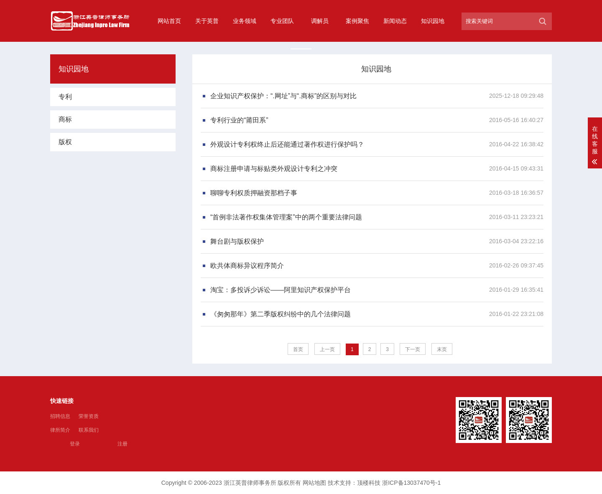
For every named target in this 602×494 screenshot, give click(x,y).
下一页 (412, 349)
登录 (75, 444)
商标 (65, 119)
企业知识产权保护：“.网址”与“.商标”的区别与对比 (283, 95)
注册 (122, 444)
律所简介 (60, 430)
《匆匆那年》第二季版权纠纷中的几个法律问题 (280, 314)
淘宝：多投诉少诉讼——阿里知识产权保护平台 (280, 289)
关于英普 (207, 21)
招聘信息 (60, 416)
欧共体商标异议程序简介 (247, 265)
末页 (442, 349)
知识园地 (432, 21)
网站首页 (169, 21)
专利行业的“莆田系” (239, 120)
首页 (298, 349)
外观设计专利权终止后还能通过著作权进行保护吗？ (287, 144)
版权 (65, 141)
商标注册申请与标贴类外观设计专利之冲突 (273, 168)
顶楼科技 (368, 482)
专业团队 (282, 21)
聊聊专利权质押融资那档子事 (253, 192)
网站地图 (314, 482)
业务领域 (244, 21)
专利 (65, 96)
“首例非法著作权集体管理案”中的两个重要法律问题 (286, 217)
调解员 (320, 21)
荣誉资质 (89, 416)
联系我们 (89, 430)
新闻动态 (395, 21)
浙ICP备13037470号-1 (411, 482)
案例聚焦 (357, 21)
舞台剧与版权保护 (237, 241)
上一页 (327, 349)
